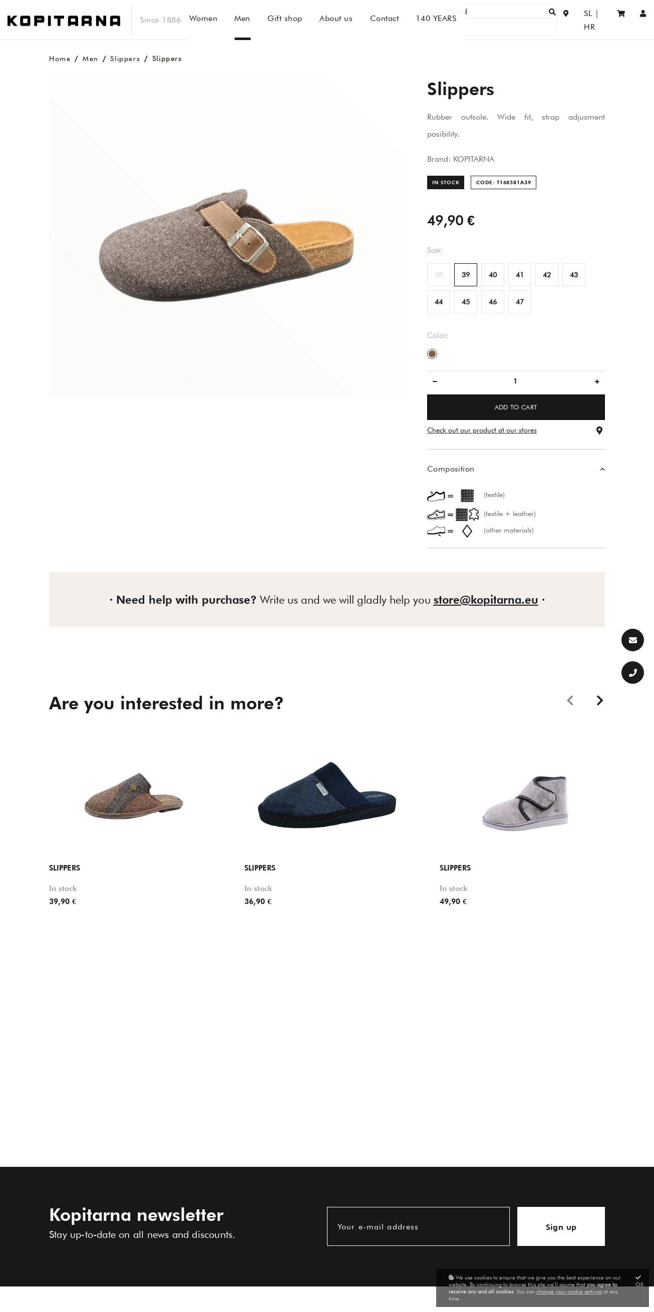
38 (439, 275)
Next (600, 700)
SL (577, 20)
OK (639, 1281)
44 (439, 302)
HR (596, 20)
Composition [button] (450, 469)
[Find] (519, 20)
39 (466, 275)
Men (91, 59)
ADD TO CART (516, 407)
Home (60, 59)
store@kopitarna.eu (486, 599)
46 (493, 302)
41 (520, 275)
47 (520, 302)
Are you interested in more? (166, 702)
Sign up (561, 1227)
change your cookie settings (569, 1291)
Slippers (125, 59)
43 (574, 275)
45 (466, 302)
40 (493, 275)
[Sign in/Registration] (643, 20)
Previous (570, 700)
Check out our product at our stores (482, 430)
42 (547, 275)
